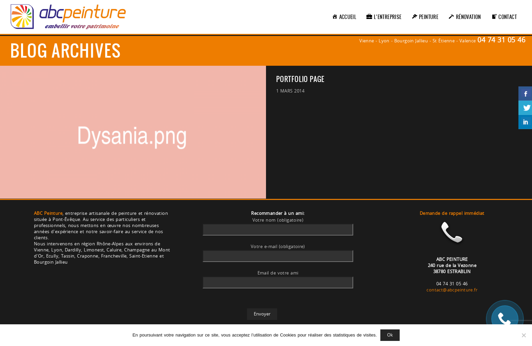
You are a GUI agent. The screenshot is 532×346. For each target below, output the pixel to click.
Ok (390, 335)
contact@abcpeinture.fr (451, 290)
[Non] (523, 335)
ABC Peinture (48, 213)
